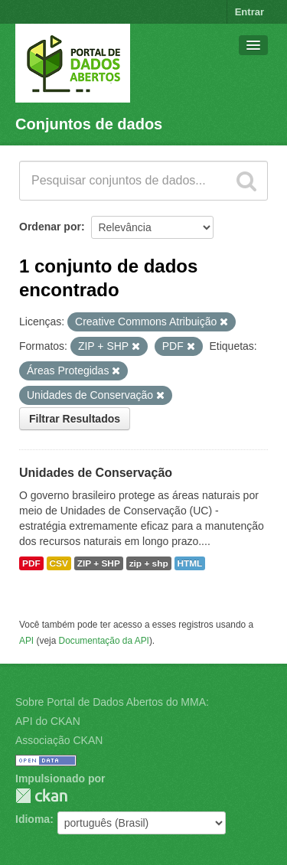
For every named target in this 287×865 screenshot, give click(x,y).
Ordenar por (50, 226)
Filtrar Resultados (74, 419)
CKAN (41, 796)
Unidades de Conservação (95, 472)
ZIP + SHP (98, 563)
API (26, 640)
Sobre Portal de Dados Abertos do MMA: (112, 702)
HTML (190, 563)
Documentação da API (104, 640)
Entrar (249, 12)
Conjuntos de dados (88, 124)
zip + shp (148, 563)
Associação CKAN (59, 740)
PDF (31, 563)
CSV (59, 563)
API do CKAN (47, 721)
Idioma (32, 819)
